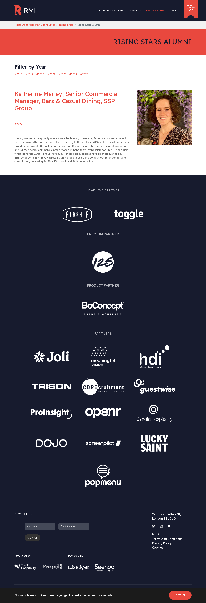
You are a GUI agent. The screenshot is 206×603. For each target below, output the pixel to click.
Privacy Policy (161, 543)
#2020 (40, 74)
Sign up (32, 537)
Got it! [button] (180, 595)
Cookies (157, 547)
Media (156, 534)
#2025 (84, 74)
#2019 (29, 74)
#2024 (73, 74)
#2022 (51, 74)
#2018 (18, 74)
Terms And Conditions (167, 539)
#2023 (62, 74)
